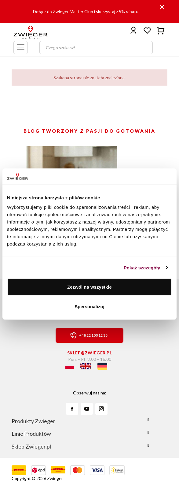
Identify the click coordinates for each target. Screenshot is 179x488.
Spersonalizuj (89, 306)
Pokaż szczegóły (142, 267)
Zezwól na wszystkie (89, 287)
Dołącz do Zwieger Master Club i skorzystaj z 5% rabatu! (86, 11)
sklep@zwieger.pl (89, 352)
